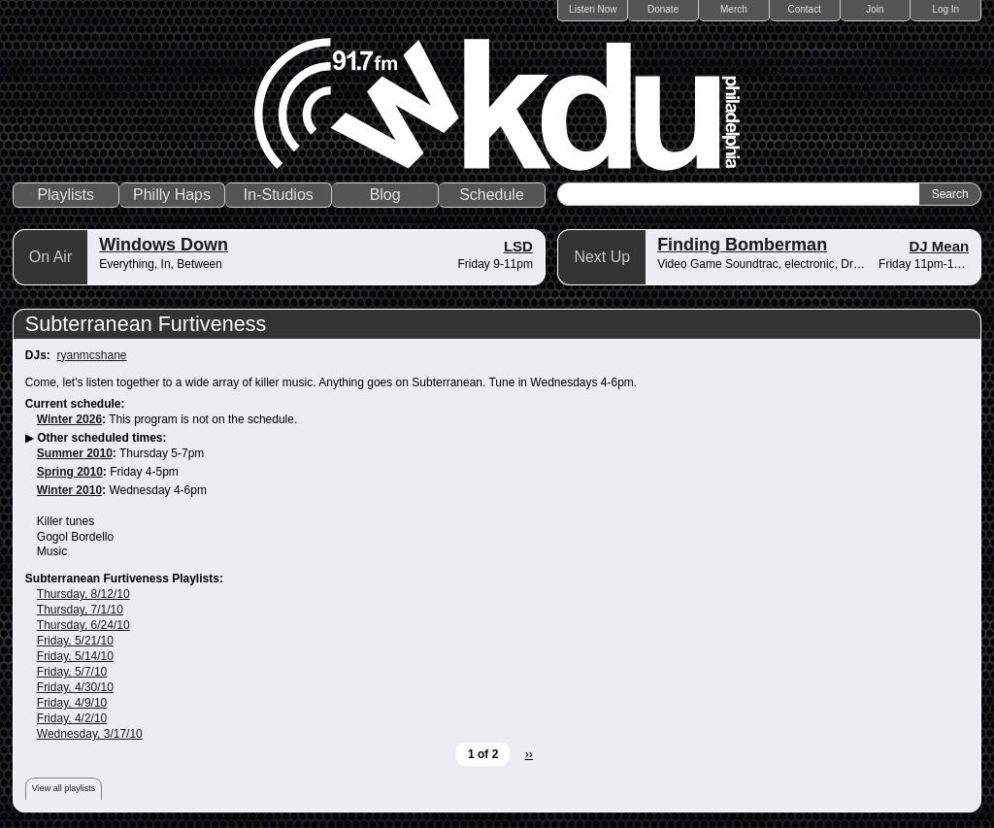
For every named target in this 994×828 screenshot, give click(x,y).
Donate (663, 9)
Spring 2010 (70, 472)
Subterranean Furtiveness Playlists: (124, 578)
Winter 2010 (69, 490)
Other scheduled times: (101, 438)
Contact (803, 9)
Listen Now (592, 9)
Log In (945, 9)
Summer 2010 (75, 453)
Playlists (65, 194)
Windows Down (163, 244)
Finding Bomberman (742, 244)
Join (874, 9)
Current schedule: (75, 404)
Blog (385, 194)
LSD (518, 246)
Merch (733, 9)
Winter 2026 (69, 419)
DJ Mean (940, 246)
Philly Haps (172, 194)
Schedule (491, 194)
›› (529, 754)
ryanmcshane (91, 355)
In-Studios (279, 194)
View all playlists (63, 788)
